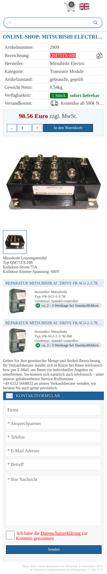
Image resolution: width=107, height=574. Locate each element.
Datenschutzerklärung (60, 533)
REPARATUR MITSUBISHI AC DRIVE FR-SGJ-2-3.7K (51, 283)
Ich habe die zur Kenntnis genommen (52, 536)
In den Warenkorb (68, 128)
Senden (54, 549)
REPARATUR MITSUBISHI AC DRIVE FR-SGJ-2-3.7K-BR (55, 323)
